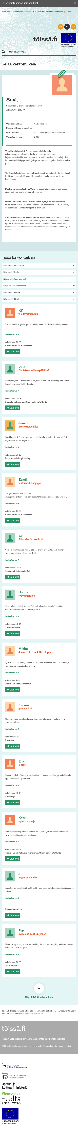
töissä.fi (45, 39)
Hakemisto (37, 12)
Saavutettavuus (24, 12)
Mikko (23, 649)
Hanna (23, 592)
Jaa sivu (14, 351)
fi (67, 27)
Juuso (23, 423)
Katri (22, 818)
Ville (21, 367)
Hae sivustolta (5, 52)
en (60, 27)
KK (20, 310)
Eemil (22, 480)
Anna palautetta (50, 12)
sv (73, 27)
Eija (21, 761)
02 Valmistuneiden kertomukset (20, 3)
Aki (21, 536)
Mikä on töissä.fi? (9, 12)
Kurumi (24, 705)
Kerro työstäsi (64, 12)
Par (21, 930)
